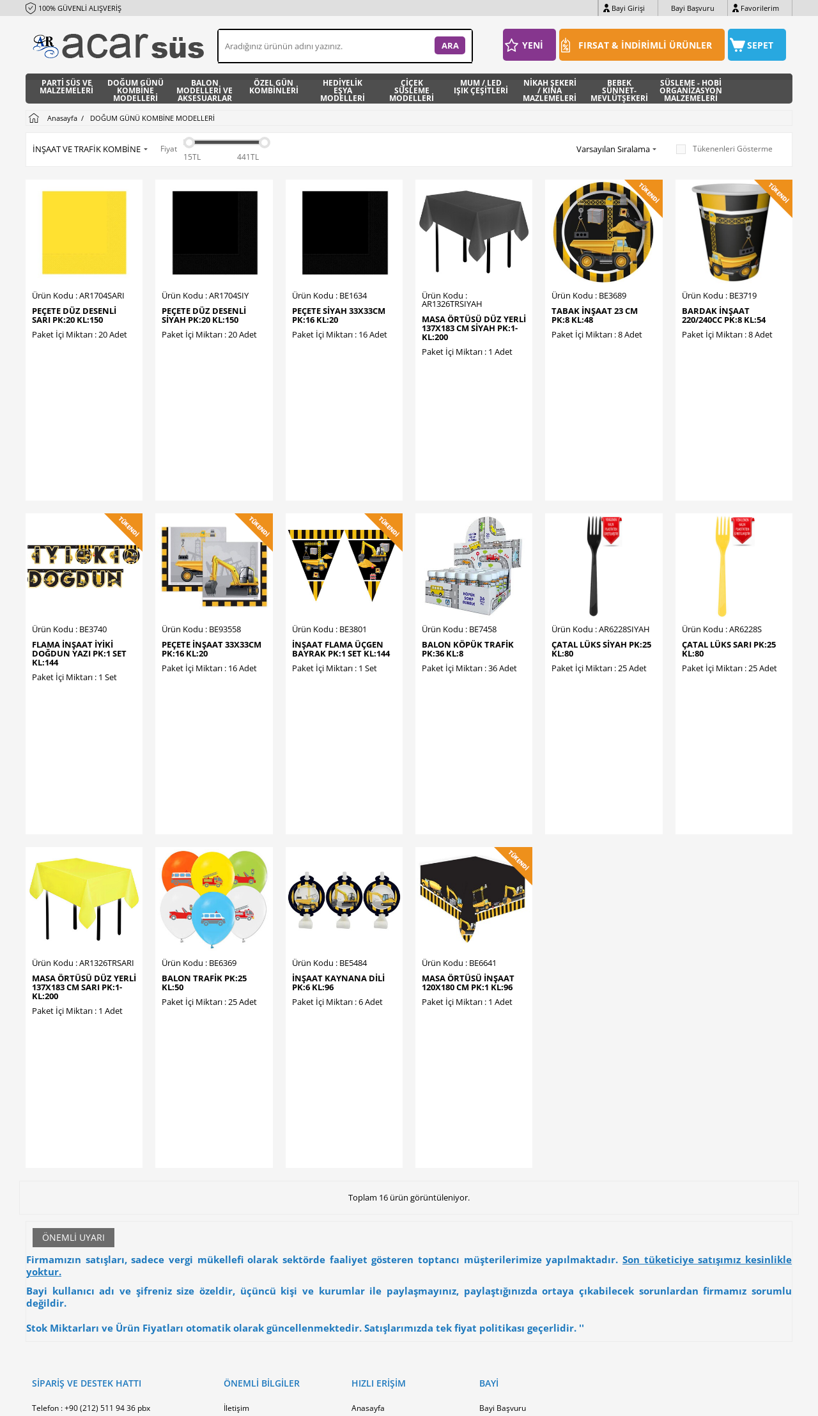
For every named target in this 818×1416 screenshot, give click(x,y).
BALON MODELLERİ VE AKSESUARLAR (204, 88)
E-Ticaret (370, 1399)
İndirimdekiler (376, 1185)
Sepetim (366, 1223)
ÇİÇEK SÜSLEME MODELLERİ (411, 88)
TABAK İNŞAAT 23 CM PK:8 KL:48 (595, 315)
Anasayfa (368, 1147)
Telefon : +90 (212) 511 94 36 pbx (91, 1147)
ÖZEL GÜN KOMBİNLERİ (273, 87)
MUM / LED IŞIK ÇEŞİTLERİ (481, 87)
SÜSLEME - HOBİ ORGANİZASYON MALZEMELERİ (691, 88)
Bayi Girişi (628, 8)
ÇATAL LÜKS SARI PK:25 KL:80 (729, 562)
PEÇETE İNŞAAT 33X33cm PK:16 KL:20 (211, 562)
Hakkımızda (244, 1185)
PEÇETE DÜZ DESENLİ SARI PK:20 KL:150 (74, 315)
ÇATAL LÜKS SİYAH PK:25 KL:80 (601, 562)
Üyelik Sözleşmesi (256, 1204)
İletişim (236, 1147)
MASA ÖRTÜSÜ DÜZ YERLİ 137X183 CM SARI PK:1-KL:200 (84, 813)
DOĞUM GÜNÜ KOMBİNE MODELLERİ (135, 88)
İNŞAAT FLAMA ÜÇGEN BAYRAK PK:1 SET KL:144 (341, 562)
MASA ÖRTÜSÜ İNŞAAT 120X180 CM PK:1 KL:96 (468, 809)
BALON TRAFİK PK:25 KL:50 (204, 809)
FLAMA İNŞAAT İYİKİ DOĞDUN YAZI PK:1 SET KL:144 (79, 566)
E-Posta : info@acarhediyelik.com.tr (94, 1185)
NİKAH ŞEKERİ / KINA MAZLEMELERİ (549, 88)
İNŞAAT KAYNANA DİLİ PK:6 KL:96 (338, 809)
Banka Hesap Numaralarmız (274, 1166)
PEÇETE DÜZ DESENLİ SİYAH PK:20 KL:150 (204, 315)
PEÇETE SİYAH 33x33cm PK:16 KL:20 (338, 315)
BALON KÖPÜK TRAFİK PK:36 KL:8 (468, 562)
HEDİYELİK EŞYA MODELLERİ (342, 88)
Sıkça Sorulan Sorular (262, 1281)
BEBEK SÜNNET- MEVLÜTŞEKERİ (619, 88)
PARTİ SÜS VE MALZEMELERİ (66, 87)
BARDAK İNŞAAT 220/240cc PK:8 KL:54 (724, 315)
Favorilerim (760, 8)
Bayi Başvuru (692, 8)
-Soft (342, 1399)
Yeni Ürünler (373, 1166)
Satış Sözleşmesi (253, 1223)
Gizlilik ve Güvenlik (256, 1262)
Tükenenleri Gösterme (724, 149)
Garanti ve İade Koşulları (267, 1243)
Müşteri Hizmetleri (384, 1204)
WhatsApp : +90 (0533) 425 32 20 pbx (98, 1166)
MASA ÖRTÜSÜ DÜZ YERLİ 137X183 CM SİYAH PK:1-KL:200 (474, 328)
